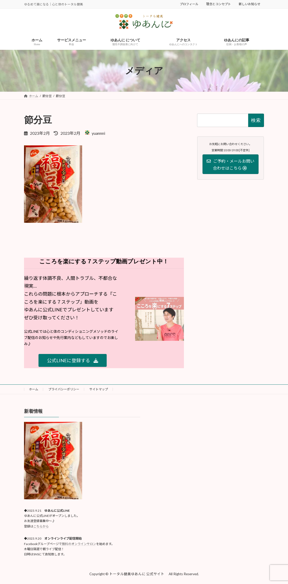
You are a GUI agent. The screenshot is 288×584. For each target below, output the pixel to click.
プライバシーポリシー (63, 389)
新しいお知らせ (249, 4)
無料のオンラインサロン (79, 544)
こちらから (41, 526)
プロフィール (189, 4)
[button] (72, 360)
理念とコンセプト (218, 4)
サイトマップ (98, 389)
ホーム (33, 389)
